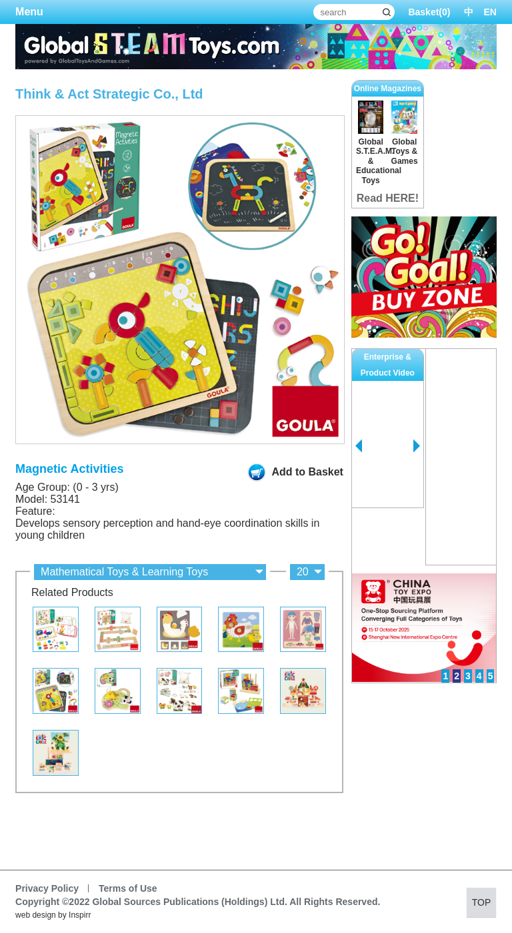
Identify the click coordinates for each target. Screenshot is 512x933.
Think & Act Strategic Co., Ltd (109, 94)
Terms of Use (128, 888)
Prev (358, 446)
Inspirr (80, 915)
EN (490, 12)
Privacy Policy (47, 888)
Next (416, 446)
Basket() (429, 12)
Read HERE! (388, 198)
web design (35, 915)
